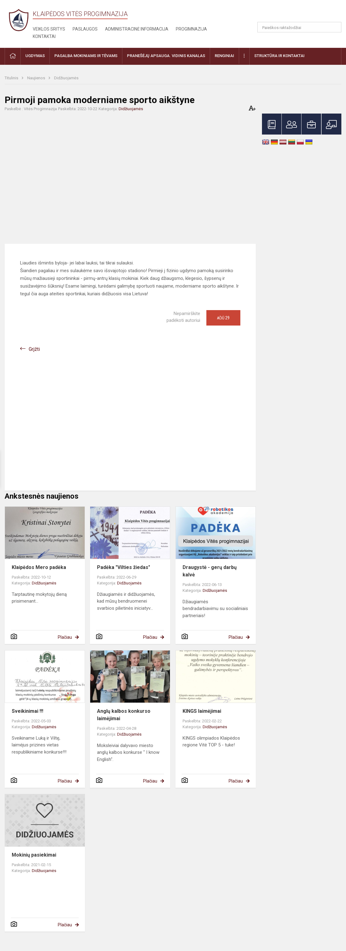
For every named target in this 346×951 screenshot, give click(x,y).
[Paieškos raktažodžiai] (299, 27)
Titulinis (12, 78)
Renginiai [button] (224, 55)
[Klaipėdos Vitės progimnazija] (19, 20)
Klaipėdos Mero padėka (39, 567)
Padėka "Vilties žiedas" (123, 567)
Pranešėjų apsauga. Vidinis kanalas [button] (166, 55)
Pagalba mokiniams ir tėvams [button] (85, 55)
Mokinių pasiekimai (34, 855)
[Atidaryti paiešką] (334, 27)
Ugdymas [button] (35, 55)
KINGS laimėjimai (202, 711)
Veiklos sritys (49, 29)
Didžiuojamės (66, 78)
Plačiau (65, 637)
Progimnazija (191, 29)
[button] (299, 13)
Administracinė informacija (136, 29)
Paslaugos (85, 29)
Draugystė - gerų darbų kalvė (210, 571)
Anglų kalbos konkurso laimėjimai (123, 714)
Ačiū (223, 317)
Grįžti (34, 349)
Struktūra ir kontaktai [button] (279, 55)
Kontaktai (44, 36)
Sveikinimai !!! (27, 711)
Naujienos (36, 78)
